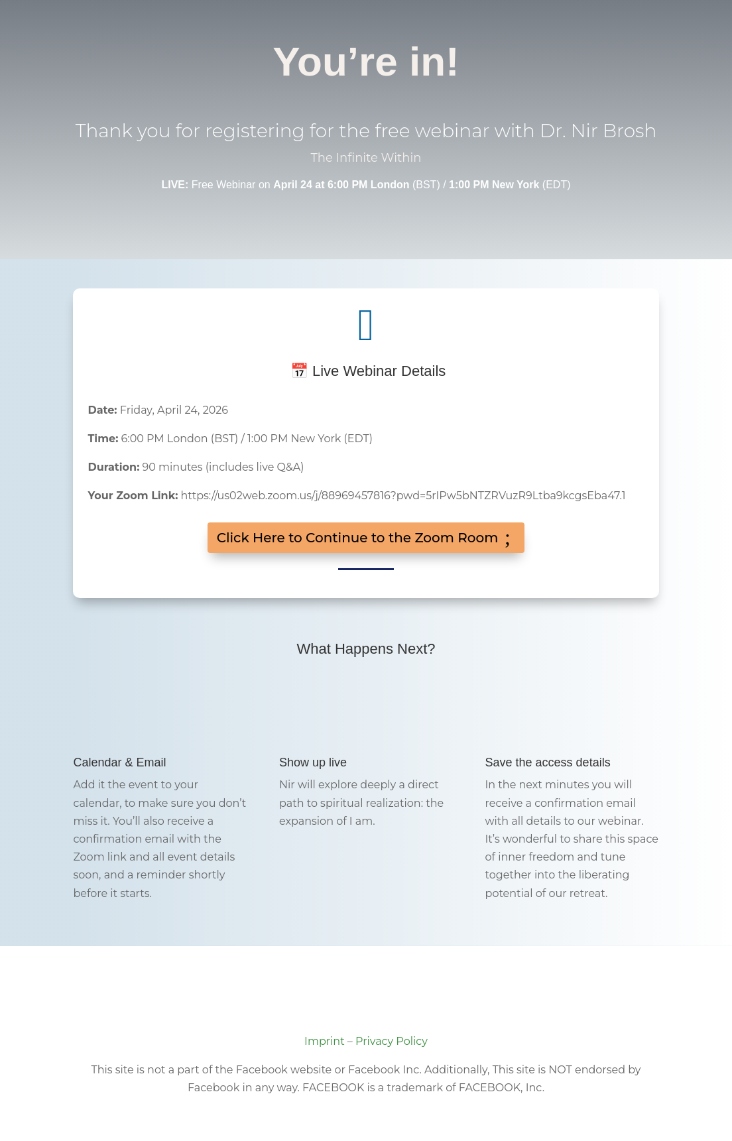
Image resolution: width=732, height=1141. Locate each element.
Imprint (324, 1041)
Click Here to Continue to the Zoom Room (358, 538)
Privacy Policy (391, 1041)
